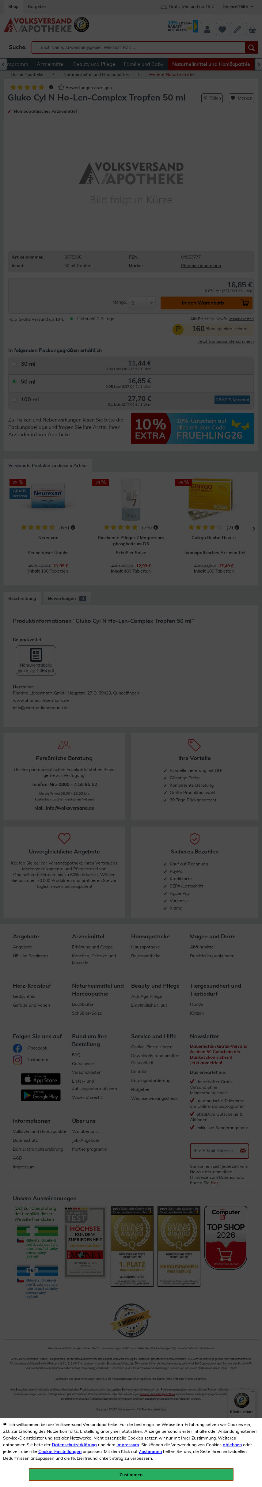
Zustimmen (150, 1452)
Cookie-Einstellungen (60, 1452)
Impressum (127, 1445)
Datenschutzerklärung (74, 1445)
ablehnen (232, 1445)
